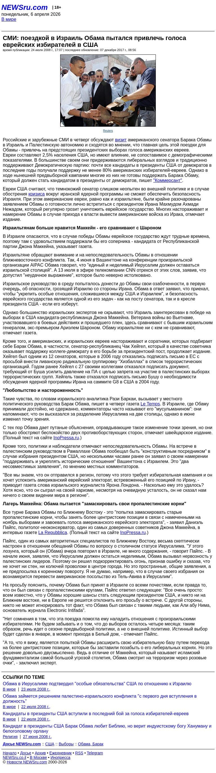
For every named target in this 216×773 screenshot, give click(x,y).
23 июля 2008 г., (35, 689)
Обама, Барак (90, 744)
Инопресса (61, 757)
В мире (8, 19)
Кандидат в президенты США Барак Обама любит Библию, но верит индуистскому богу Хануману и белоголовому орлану (107, 729)
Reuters (108, 130)
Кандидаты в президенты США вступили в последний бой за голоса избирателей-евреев (96, 713)
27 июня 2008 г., (37, 736)
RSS (79, 753)
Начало (10, 753)
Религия (10, 736)
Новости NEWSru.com (27, 762)
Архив (40, 753)
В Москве (38, 757)
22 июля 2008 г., (35, 706)
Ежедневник (61, 753)
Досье (25, 753)
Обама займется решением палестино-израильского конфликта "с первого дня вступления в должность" (100, 699)
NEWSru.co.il (14, 757)
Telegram (95, 753)
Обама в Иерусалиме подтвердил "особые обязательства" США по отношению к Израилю (97, 683)
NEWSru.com (24, 7)
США (49, 744)
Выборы (66, 744)
